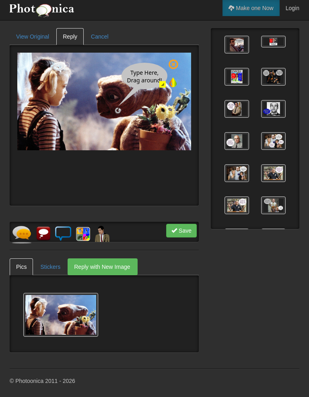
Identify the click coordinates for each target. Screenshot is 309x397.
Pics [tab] (21, 267)
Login (292, 8)
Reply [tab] (70, 36)
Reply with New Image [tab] (102, 267)
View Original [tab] (32, 36)
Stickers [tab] (50, 267)
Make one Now (251, 8)
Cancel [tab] (100, 36)
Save (181, 230)
